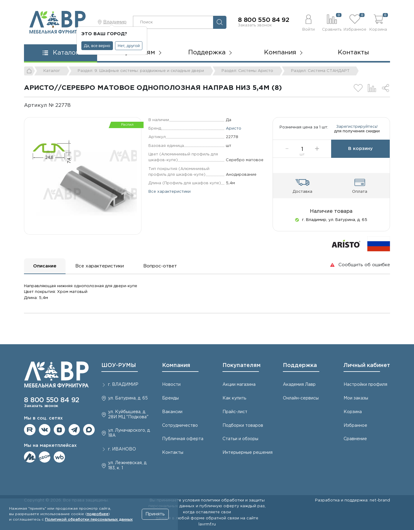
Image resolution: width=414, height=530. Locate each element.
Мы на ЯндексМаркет (30, 457)
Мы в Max (89, 430)
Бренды (170, 398)
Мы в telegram (74, 430)
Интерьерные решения (247, 452)
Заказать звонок (255, 25)
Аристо (233, 128)
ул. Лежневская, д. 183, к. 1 (127, 465)
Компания (176, 365)
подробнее (97, 514)
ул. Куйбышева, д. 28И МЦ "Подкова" (128, 414)
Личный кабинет (367, 365)
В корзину (360, 154)
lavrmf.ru (207, 524)
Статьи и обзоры (240, 439)
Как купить (234, 398)
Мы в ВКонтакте (44, 430)
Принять (155, 514)
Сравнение (355, 439)
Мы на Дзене (59, 430)
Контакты (353, 52)
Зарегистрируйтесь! (357, 129)
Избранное (355, 425)
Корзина (353, 412)
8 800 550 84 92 (263, 20)
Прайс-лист (234, 412)
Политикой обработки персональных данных (89, 519)
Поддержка (300, 365)
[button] (308, 22)
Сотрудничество (180, 425)
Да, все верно (97, 45)
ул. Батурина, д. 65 (128, 398)
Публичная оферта (182, 439)
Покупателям (241, 365)
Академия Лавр (299, 384)
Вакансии (172, 412)
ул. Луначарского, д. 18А (129, 433)
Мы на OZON (44, 457)
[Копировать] (75, 105)
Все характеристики (169, 191)
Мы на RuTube (30, 430)
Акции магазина (239, 384)
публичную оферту (219, 506)
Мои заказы (356, 398)
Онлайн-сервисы (301, 398)
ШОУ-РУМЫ (118, 365)
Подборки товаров (242, 425)
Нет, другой (129, 45)
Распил (127, 124)
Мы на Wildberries (59, 457)
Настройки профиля (365, 384)
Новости (171, 384)
